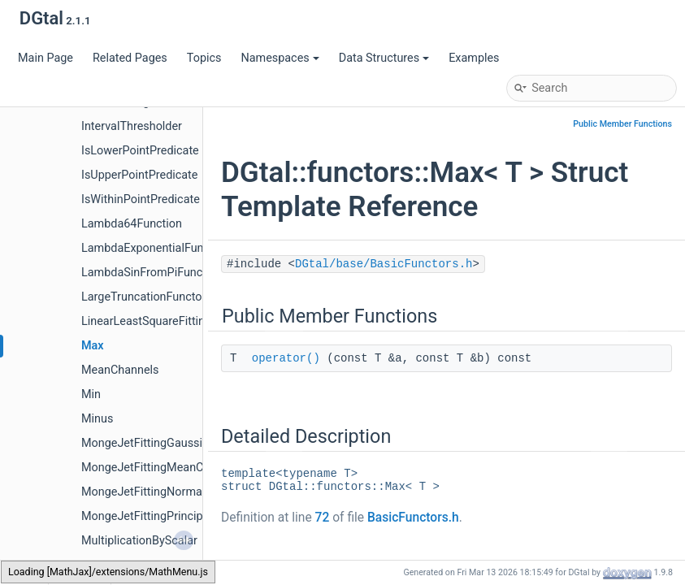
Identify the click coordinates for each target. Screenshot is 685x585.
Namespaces (280, 58)
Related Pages (130, 58)
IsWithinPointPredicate (140, 199)
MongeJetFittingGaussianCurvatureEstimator (198, 443)
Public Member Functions (622, 124)
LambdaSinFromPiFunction (152, 273)
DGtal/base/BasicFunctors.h (383, 264)
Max (92, 346)
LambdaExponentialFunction (155, 248)
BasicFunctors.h (413, 517)
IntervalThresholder (131, 126)
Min (91, 394)
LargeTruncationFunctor (143, 297)
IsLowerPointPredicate (140, 151)
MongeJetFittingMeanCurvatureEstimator (189, 467)
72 (322, 517)
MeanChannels (120, 370)
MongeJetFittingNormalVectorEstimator (185, 492)
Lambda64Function (131, 224)
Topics (204, 58)
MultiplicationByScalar (139, 541)
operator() (286, 358)
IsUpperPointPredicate (139, 175)
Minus (97, 419)
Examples (474, 58)
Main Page (45, 58)
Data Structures (384, 58)
